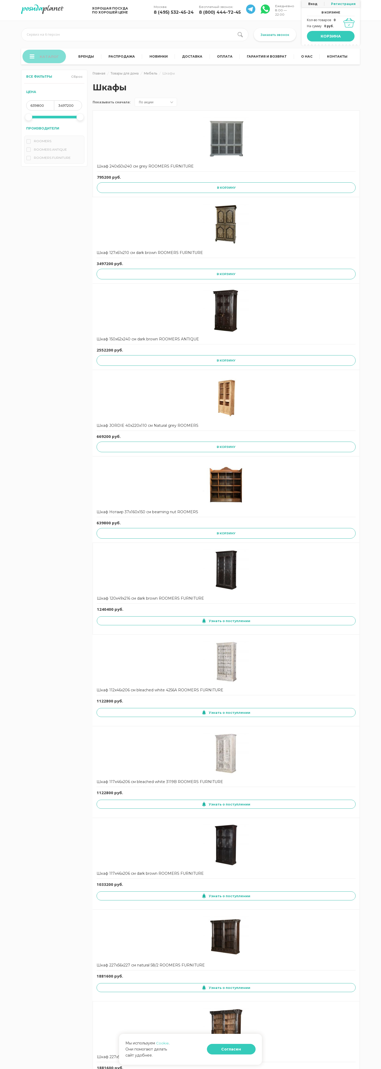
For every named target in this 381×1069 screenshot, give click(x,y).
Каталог (45, 57)
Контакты (337, 57)
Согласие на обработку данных (46, 994)
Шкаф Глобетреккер (116, 688)
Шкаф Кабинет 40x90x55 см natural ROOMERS (328, 587)
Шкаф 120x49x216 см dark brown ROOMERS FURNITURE (118, 269)
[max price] (68, 107)
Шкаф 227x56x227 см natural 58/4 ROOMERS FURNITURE (171, 374)
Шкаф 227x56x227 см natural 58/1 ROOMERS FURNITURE (118, 374)
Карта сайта (109, 994)
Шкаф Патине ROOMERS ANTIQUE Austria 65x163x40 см (330, 481)
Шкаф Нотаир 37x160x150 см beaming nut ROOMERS (332, 172)
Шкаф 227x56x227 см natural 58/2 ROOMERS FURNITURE (332, 269)
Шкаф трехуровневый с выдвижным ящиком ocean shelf (226, 374)
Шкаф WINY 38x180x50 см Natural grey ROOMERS (332, 798)
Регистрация (343, 4)
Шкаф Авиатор (164, 688)
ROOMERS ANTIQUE (50, 151)
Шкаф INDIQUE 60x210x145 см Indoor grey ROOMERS (117, 798)
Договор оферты (113, 978)
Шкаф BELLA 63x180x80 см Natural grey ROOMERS (277, 693)
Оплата (225, 57)
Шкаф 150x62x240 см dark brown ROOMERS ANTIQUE (224, 172)
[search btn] (240, 34)
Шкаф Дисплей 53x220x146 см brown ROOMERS (223, 693)
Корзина (331, 36)
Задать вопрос (159, 994)
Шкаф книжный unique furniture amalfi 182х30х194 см (118, 587)
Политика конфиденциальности (46, 1002)
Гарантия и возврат (267, 57)
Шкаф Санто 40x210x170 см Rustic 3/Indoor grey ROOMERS (170, 904)
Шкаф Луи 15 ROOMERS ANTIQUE (277, 585)
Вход (313, 4)
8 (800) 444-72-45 (220, 12)
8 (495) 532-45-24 (174, 12)
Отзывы (154, 986)
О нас (307, 57)
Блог (195, 986)
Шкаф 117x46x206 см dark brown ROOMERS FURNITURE (278, 269)
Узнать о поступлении (118, 299)
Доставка (193, 57)
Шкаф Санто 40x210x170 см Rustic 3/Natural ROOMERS (117, 904)
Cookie (162, 1049)
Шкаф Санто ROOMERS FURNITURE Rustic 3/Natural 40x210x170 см (333, 375)
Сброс (77, 78)
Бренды (88, 57)
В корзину (119, 199)
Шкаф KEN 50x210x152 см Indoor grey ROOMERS (224, 798)
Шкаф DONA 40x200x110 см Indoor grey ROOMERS (330, 693)
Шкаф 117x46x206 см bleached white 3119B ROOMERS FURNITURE (226, 269)
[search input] (134, 34)
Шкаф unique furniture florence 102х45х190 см (278, 372)
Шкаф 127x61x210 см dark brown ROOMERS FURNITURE (171, 172)
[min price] (40, 107)
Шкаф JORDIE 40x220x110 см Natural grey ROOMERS (277, 172)
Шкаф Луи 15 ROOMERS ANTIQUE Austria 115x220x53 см (277, 481)
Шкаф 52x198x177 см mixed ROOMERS (223, 901)
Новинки (160, 57)
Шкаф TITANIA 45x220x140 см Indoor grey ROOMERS (277, 798)
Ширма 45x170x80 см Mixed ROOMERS (223, 585)
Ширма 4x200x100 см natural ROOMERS (170, 585)
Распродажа (123, 57)
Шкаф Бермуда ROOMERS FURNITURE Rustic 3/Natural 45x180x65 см (172, 482)
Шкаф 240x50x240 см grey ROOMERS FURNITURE (117, 172)
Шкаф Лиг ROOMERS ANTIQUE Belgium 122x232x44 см (224, 481)
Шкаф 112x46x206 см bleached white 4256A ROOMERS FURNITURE (172, 269)
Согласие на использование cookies (50, 986)
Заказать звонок (275, 35)
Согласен (242, 1052)
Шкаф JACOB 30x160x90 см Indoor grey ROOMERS (169, 798)
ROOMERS (42, 143)
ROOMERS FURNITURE (52, 159)
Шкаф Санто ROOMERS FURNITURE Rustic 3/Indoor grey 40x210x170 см (115, 482)
